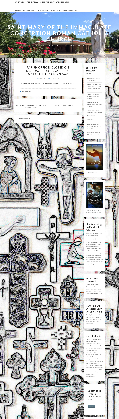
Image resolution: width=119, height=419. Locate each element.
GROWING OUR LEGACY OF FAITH (70, 10)
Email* (94, 401)
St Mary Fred (55, 78)
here (91, 323)
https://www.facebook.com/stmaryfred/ (97, 240)
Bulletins (36, 6)
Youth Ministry (59, 6)
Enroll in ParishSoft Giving (87, 6)
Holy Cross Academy (72, 6)
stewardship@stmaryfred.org (94, 293)
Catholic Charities (55, 10)
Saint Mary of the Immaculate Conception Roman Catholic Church (42, 2)
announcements (27, 91)
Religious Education (46, 6)
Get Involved (27, 6)
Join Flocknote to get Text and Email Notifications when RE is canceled (31, 105)
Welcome (17, 6)
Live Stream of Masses (42, 10)
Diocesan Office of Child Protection (24, 10)
